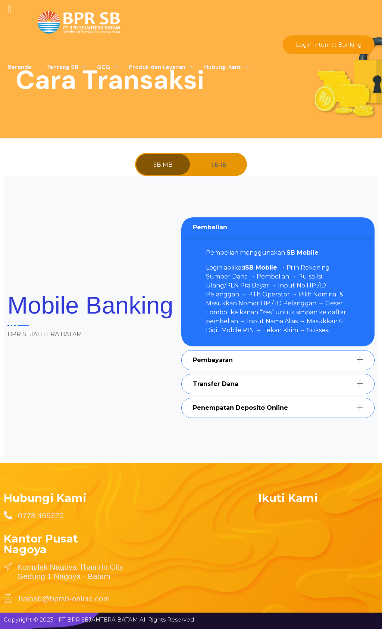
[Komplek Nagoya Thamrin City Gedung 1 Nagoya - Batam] (8, 566)
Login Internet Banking (328, 44)
